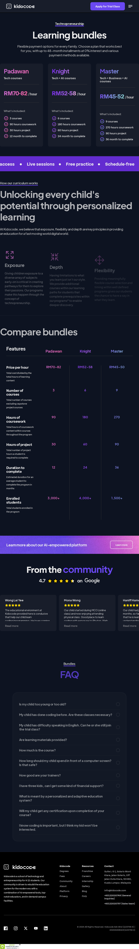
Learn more (121, 544)
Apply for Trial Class (107, 6)
